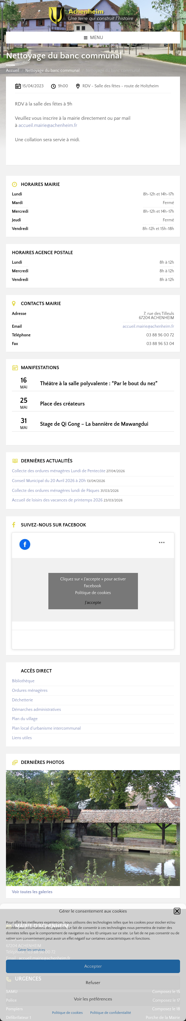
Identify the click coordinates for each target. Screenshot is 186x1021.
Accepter (93, 966)
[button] (177, 911)
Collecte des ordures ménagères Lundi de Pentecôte (58, 471)
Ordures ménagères (29, 690)
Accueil (12, 70)
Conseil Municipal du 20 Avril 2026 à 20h (49, 480)
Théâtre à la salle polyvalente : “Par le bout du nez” (98, 384)
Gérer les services (31, 950)
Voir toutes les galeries (32, 892)
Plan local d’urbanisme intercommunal (46, 728)
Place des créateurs (62, 404)
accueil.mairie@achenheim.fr (48, 125)
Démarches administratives (36, 709)
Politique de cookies (67, 1013)
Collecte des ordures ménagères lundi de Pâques (55, 490)
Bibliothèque (23, 681)
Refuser (93, 982)
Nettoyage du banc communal (52, 70)
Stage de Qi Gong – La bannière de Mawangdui (94, 424)
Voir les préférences (93, 999)
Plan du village (25, 719)
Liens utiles (22, 738)
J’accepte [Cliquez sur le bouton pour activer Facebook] (93, 602)
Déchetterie (22, 700)
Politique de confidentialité (110, 1013)
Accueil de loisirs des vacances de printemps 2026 (57, 500)
